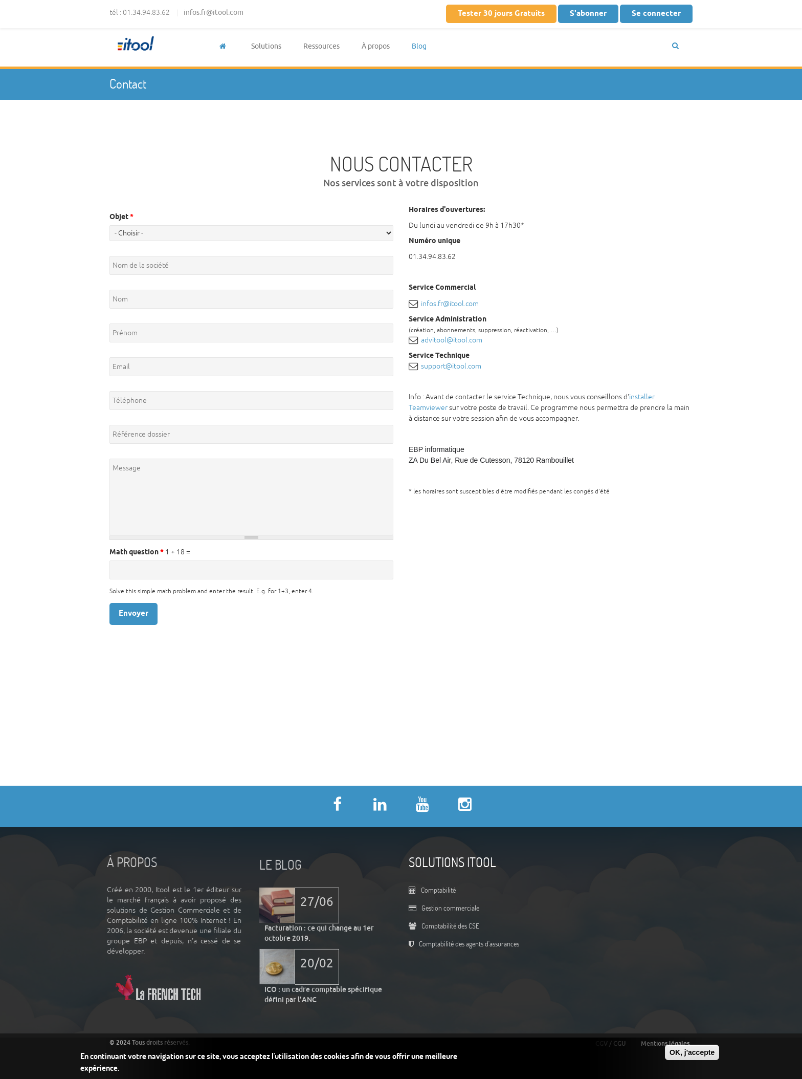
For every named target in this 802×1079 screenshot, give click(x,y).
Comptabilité (438, 890)
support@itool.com (451, 366)
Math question (136, 552)
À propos (376, 46)
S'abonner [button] (588, 14)
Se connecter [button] (656, 14)
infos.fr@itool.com (213, 12)
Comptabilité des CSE (450, 925)
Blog (419, 46)
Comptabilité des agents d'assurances (469, 943)
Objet (121, 217)
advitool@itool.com (451, 340)
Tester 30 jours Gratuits (501, 14)
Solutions (266, 46)
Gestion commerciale (450, 907)
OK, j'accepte (692, 1052)
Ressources (321, 46)
